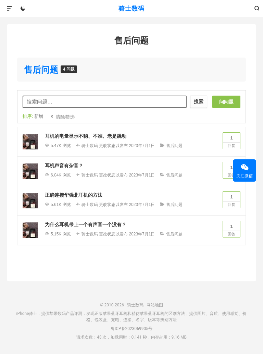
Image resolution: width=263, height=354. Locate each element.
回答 (231, 140)
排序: (33, 116)
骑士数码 (131, 8)
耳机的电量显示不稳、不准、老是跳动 (85, 136)
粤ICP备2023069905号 (131, 328)
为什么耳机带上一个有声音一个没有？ (85, 224)
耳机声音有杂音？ (64, 165)
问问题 (226, 102)
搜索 (198, 101)
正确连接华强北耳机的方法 (73, 195)
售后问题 (42, 69)
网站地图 (155, 305)
